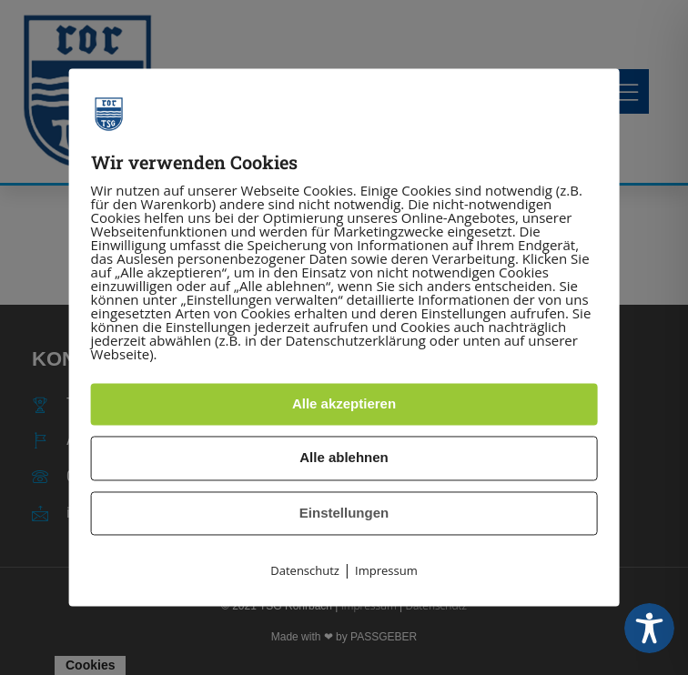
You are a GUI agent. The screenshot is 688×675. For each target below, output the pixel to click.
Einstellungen (344, 512)
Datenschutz (304, 571)
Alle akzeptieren (344, 403)
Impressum (386, 571)
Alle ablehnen (344, 458)
